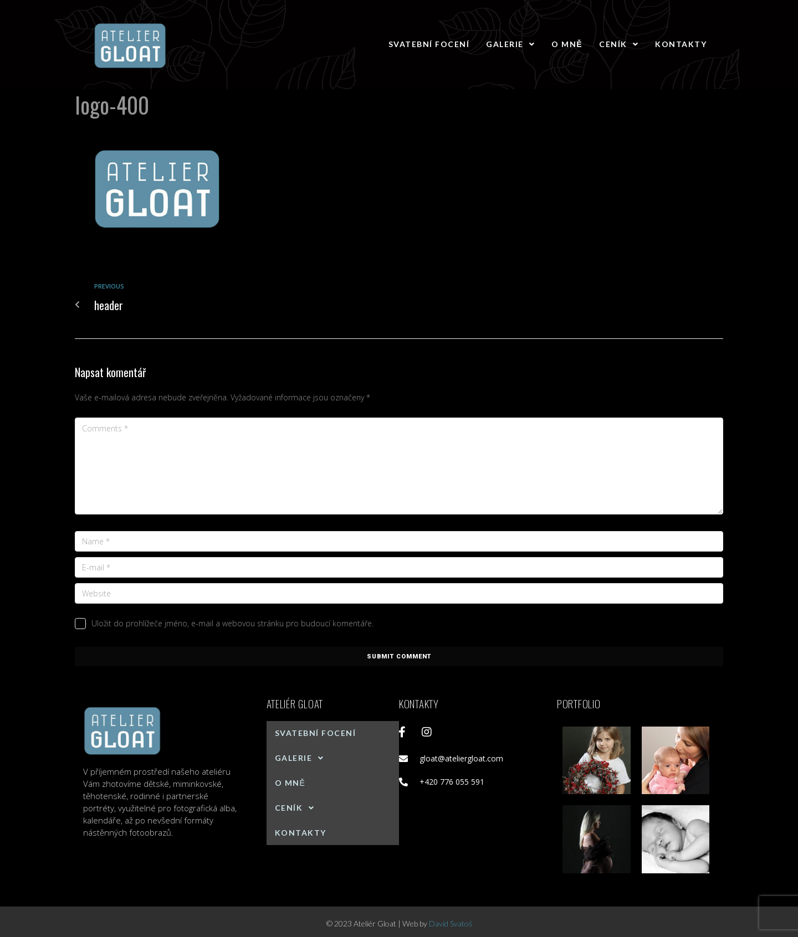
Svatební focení (429, 44)
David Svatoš (450, 923)
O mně (566, 44)
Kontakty (681, 44)
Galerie (510, 44)
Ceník (618, 44)
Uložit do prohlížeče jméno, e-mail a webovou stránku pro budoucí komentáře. (232, 623)
